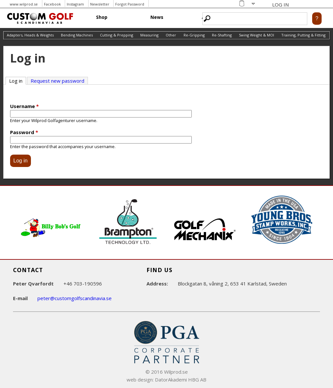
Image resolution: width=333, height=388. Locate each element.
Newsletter (99, 4)
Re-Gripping (194, 35)
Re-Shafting (222, 35)
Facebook (52, 4)
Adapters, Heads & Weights (30, 35)
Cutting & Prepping (116, 35)
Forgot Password (129, 4)
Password (24, 132)
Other (171, 35)
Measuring (149, 35)
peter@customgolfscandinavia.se (74, 298)
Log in (17, 80)
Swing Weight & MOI (256, 35)
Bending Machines (77, 35)
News (156, 17)
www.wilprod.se (24, 4)
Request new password (57, 80)
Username (24, 106)
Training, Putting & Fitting (303, 35)
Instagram (75, 4)
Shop (101, 17)
